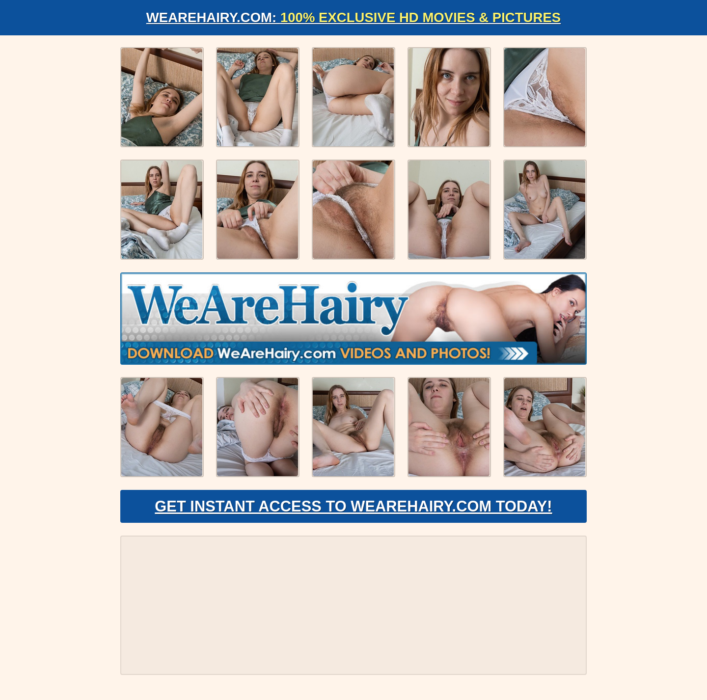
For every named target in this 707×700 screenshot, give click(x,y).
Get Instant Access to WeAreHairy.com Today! (353, 508)
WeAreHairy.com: (353, 17)
